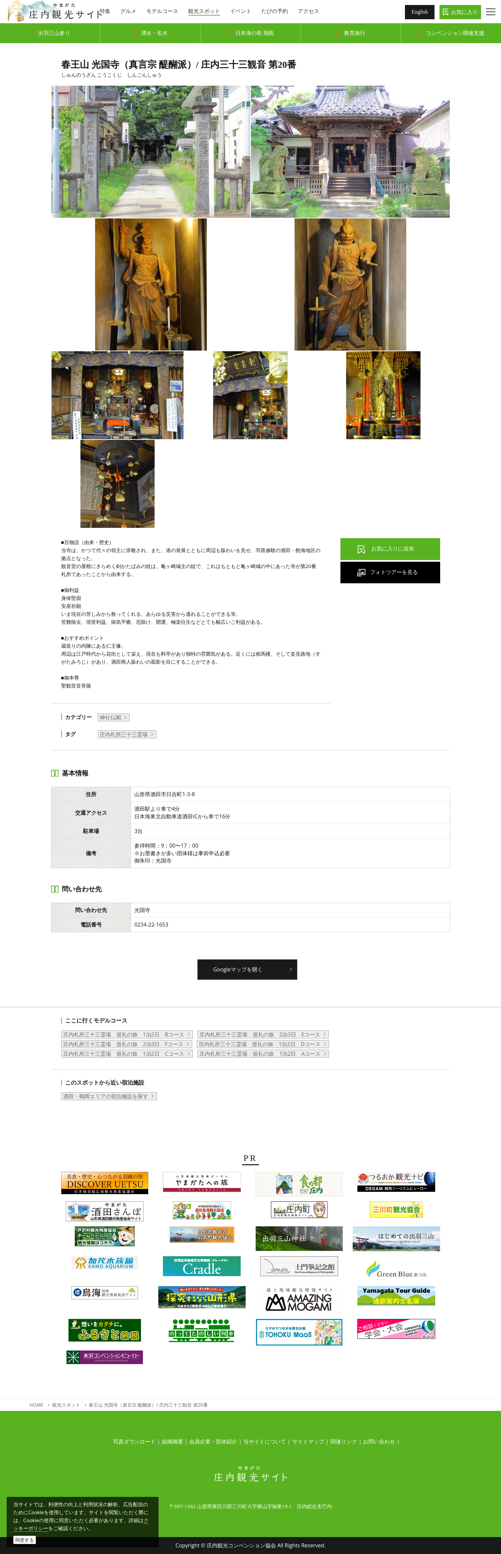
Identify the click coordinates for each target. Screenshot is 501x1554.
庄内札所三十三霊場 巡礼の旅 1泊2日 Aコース (259, 1053)
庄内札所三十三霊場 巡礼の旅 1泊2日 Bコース (124, 1034)
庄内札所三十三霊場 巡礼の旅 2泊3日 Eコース (259, 1034)
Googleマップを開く (238, 969)
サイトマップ (308, 1441)
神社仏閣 (110, 717)
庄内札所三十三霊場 (124, 734)
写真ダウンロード (134, 1441)
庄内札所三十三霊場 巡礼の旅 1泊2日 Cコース (123, 1053)
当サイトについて (264, 1441)
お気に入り (464, 12)
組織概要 (172, 1441)
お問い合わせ (379, 1441)
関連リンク (343, 1441)
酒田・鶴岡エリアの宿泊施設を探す (105, 1096)
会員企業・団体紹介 (213, 1441)
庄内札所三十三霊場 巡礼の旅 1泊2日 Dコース (259, 1044)
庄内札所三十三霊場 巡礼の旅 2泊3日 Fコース (123, 1044)
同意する (24, 1540)
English (420, 12)
